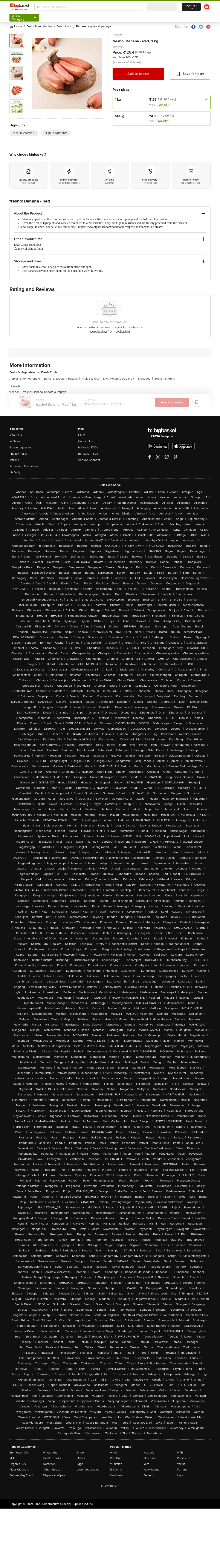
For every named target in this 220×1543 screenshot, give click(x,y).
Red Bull (115, 1458)
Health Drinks (52, 1458)
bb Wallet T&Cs (88, 454)
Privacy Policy (18, 454)
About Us (15, 435)
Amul (113, 1452)
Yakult (181, 1464)
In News (14, 441)
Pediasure (183, 1458)
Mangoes (145, 378)
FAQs (81, 435)
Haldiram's (117, 1475)
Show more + (110, 1485)
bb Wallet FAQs (88, 447)
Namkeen (49, 1464)
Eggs (79, 1464)
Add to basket (138, 74)
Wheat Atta (50, 1452)
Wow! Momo (151, 1469)
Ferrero (149, 1475)
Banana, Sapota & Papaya (62, 378)
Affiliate (14, 460)
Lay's (180, 1475)
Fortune (182, 1469)
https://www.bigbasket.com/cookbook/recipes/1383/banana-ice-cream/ (120, 227)
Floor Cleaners (19, 1469)
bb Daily (14, 472)
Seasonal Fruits (164, 378)
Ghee (80, 1452)
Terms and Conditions (23, 466)
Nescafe (149, 1452)
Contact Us (85, 441)
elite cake (150, 1458)
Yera (146, 1464)
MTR (180, 1452)
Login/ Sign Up (191, 6)
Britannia (116, 1469)
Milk (12, 1458)
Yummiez (116, 1464)
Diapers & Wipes (54, 1475)
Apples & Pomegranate (25, 378)
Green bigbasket (20, 447)
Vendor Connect (89, 460)
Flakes (80, 1458)
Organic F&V (17, 1464)
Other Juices (51, 1469)
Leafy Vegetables (87, 1469)
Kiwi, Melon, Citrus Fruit (119, 378)
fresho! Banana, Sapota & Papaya (44, 392)
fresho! (117, 35)
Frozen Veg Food (21, 1475)
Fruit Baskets (91, 378)
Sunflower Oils (19, 1452)
